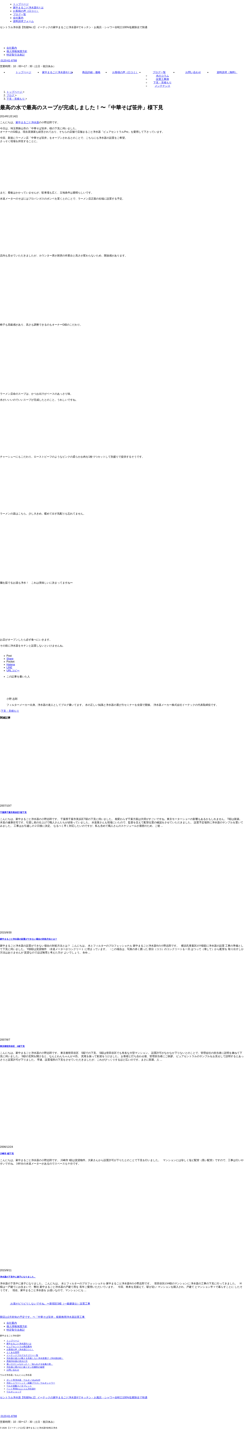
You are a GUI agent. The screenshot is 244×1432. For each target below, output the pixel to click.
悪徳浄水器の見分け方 (17, 1361)
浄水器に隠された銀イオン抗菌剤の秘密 (25, 1367)
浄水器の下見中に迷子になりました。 (18, 1277)
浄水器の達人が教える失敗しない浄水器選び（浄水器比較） (35, 1358)
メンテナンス (162, 86)
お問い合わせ (193, 72)
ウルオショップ (13, 1392)
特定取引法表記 (15, 54)
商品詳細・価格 (91, 72)
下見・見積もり (162, 82)
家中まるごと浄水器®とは (57, 72)
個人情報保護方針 (16, 51)
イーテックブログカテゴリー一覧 (22, 1355)
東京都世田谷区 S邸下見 (12, 1046)
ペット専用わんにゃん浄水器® (21, 1389)
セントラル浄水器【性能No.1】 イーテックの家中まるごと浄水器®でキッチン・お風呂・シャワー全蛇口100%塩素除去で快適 (73, 1397)
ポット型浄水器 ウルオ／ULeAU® (23, 1380)
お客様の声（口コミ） (125, 72)
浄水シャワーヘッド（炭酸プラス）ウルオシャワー (30, 1383)
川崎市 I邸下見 (7, 1153)
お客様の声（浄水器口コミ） (20, 1349)
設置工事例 (162, 79)
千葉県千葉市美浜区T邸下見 (13, 812)
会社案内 (11, 48)
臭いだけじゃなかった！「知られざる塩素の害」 (29, 1364)
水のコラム (162, 75)
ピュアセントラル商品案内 (19, 1346)
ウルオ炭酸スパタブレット (19, 1386)
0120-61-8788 (8, 60)
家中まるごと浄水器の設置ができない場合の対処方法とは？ (28, 939)
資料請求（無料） (227, 72)
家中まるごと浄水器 (27, 122)
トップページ (23, 72)
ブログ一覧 (159, 72)
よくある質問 (12, 1352)
